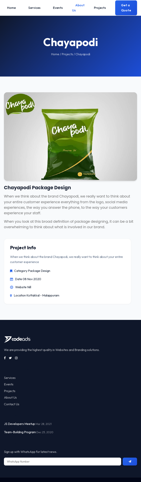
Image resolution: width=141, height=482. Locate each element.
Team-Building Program (20, 432)
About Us (78, 7)
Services (34, 8)
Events (58, 8)
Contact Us (11, 404)
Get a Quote (126, 7)
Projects (100, 8)
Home (11, 8)
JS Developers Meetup (19, 424)
